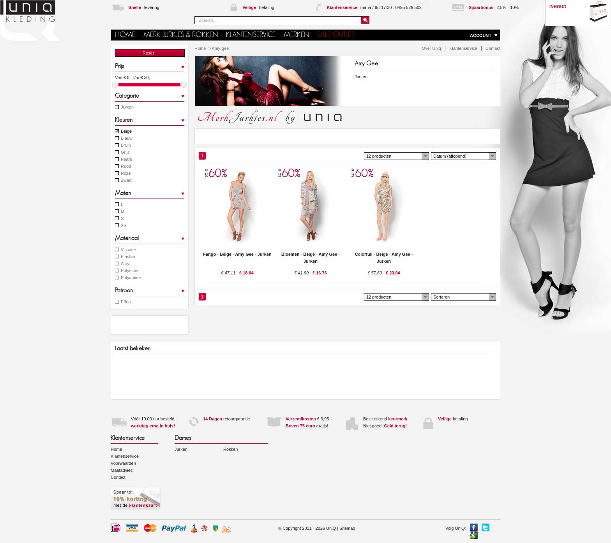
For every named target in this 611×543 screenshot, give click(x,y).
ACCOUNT (480, 35)
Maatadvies (121, 470)
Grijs (125, 152)
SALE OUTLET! (336, 35)
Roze (126, 173)
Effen (126, 301)
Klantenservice (251, 35)
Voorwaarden (123, 463)
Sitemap (347, 528)
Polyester (130, 270)
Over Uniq (431, 48)
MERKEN (296, 35)
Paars (126, 159)
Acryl (125, 263)
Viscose (128, 249)
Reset (148, 53)
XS (124, 225)
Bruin (126, 145)
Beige (126, 131)
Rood (126, 166)
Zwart (126, 180)
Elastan (128, 256)
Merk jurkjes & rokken (180, 35)
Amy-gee (220, 48)
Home (200, 48)
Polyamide (131, 277)
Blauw (126, 138)
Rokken (230, 449)
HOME (125, 35)
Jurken (127, 107)
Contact (493, 48)
